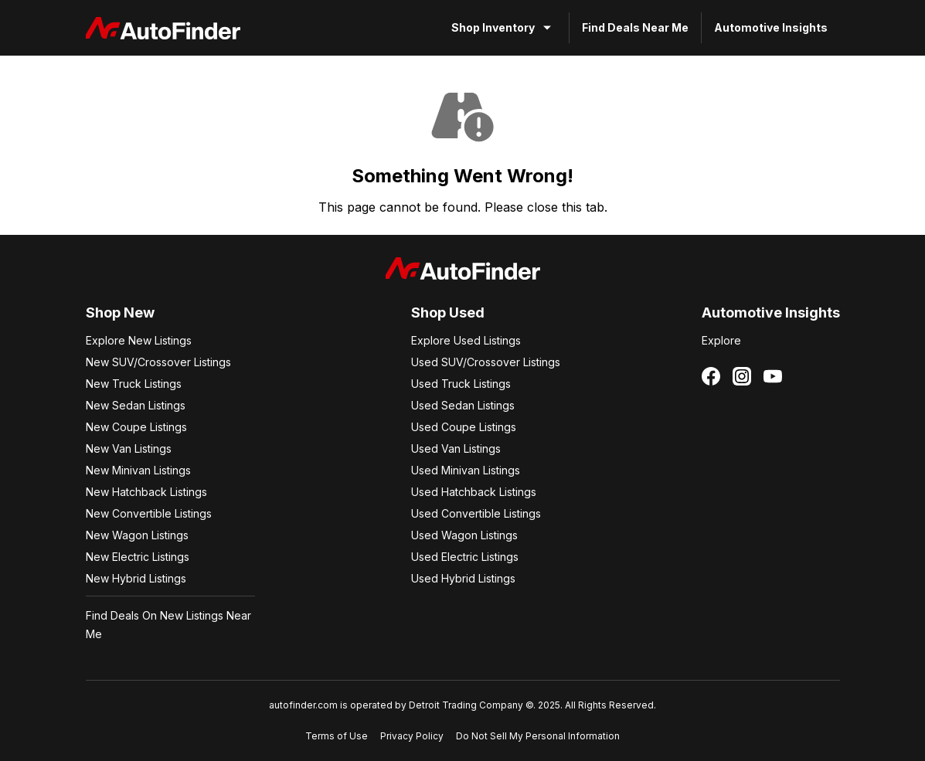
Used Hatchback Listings (473, 491)
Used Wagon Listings (464, 535)
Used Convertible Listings (476, 513)
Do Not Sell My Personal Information (538, 736)
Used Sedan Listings (463, 405)
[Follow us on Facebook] (711, 376)
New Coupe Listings (136, 426)
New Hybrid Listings (136, 578)
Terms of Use (336, 736)
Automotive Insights (771, 27)
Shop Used (448, 312)
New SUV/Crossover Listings (158, 362)
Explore (721, 340)
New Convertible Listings (149, 513)
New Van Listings (129, 448)
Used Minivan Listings (465, 470)
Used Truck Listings (461, 383)
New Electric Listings (137, 556)
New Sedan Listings (135, 405)
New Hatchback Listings (146, 491)
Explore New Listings (139, 340)
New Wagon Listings (137, 535)
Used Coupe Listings (463, 426)
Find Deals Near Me (635, 27)
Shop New (120, 312)
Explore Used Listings (466, 340)
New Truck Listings (134, 383)
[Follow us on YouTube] (772, 376)
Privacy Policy (412, 736)
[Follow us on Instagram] (742, 376)
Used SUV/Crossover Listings (485, 362)
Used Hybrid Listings (463, 578)
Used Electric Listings (465, 556)
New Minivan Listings (138, 470)
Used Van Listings (456, 448)
